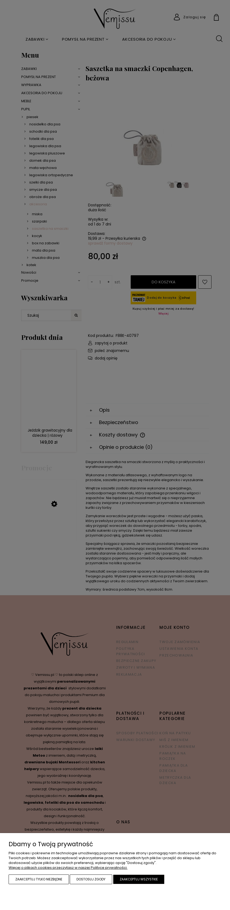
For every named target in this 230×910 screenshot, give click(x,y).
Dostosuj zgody (90, 879)
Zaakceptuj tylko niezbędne (38, 879)
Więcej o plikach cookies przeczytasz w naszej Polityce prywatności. (68, 867)
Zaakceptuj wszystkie (139, 879)
